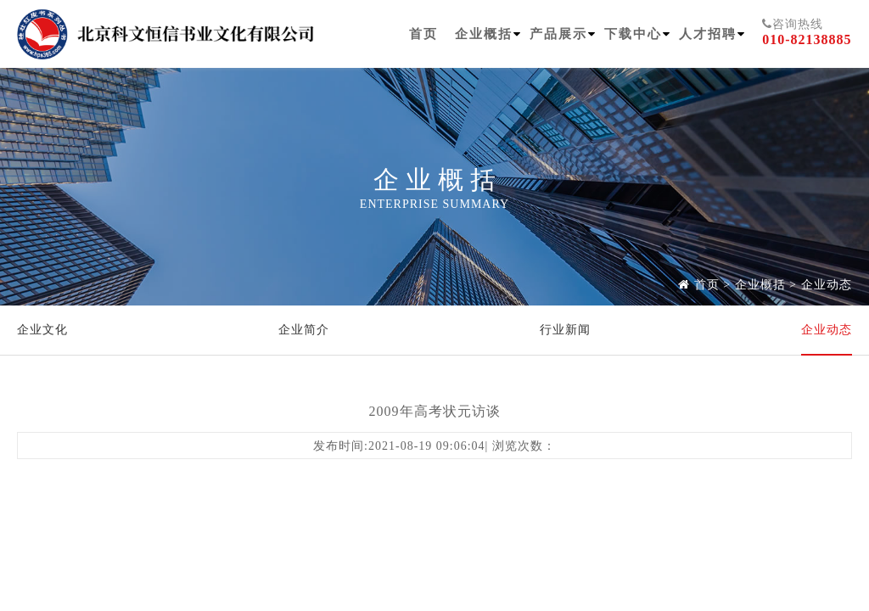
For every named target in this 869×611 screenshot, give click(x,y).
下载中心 (633, 34)
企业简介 (303, 329)
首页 (423, 34)
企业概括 (484, 34)
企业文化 (42, 329)
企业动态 (826, 284)
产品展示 (558, 34)
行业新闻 (565, 329)
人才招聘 (708, 34)
